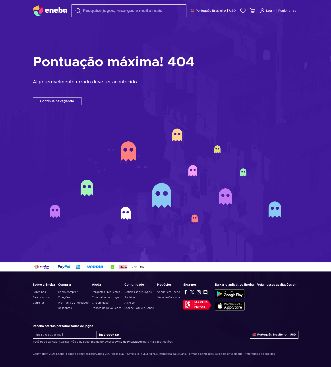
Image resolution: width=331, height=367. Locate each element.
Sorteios (129, 297)
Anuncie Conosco (168, 297)
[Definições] (213, 11)
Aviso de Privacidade (129, 341)
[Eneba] (50, 10)
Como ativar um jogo (105, 297)
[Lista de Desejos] (243, 10)
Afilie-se (129, 302)
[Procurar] (129, 11)
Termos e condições (200, 354)
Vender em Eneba (168, 292)
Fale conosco (41, 297)
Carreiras (39, 302)
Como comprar (68, 292)
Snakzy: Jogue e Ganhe (139, 308)
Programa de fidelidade (73, 302)
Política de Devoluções (106, 308)
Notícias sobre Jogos (138, 292)
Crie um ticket (100, 302)
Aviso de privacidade (228, 354)
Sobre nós (39, 292)
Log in (267, 11)
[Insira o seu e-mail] (65, 335)
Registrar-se (287, 10)
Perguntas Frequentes (106, 292)
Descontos (65, 308)
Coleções (64, 297)
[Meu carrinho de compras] (252, 10)
